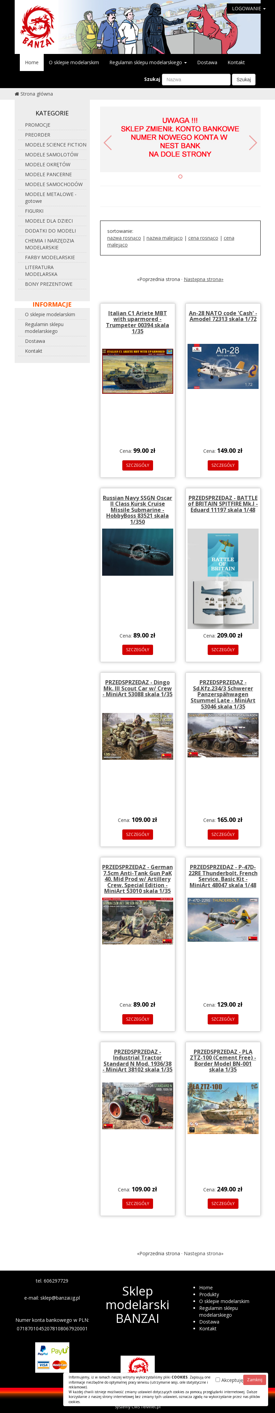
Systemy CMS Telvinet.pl (138, 1407)
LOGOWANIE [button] (249, 8)
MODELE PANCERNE (48, 174)
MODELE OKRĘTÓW (47, 164)
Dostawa (207, 62)
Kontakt (236, 62)
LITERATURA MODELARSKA (41, 270)
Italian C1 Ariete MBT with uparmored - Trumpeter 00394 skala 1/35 (137, 322)
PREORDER (37, 134)
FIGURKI (34, 211)
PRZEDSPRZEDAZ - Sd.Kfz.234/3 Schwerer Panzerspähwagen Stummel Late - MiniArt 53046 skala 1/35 (223, 694)
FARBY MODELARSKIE (50, 257)
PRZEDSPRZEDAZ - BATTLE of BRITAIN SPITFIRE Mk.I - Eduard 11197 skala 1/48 (223, 504)
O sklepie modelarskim (74, 62)
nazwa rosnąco (124, 238)
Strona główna (36, 93)
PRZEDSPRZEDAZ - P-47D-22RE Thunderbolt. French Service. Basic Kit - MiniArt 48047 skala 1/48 (223, 876)
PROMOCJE (37, 125)
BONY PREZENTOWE (48, 284)
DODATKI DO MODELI (50, 230)
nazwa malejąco (165, 238)
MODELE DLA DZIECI (49, 221)
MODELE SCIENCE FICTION (55, 144)
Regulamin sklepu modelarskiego (148, 62)
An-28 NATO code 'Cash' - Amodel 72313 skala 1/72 (223, 316)
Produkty (209, 1294)
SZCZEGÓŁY (137, 465)
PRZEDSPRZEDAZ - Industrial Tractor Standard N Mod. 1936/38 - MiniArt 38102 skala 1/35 (137, 1061)
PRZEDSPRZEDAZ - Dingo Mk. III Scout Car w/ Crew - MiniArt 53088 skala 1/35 (137, 688)
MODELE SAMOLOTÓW (51, 154)
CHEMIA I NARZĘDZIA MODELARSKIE (49, 244)
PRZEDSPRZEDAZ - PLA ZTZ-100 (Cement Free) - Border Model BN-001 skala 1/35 (223, 1061)
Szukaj (152, 79)
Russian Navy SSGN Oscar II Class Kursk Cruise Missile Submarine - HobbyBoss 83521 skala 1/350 (137, 510)
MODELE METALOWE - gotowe (51, 197)
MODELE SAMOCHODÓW (54, 184)
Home (32, 62)
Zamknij (254, 1380)
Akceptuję (229, 1380)
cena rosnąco (203, 238)
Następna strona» (203, 279)
